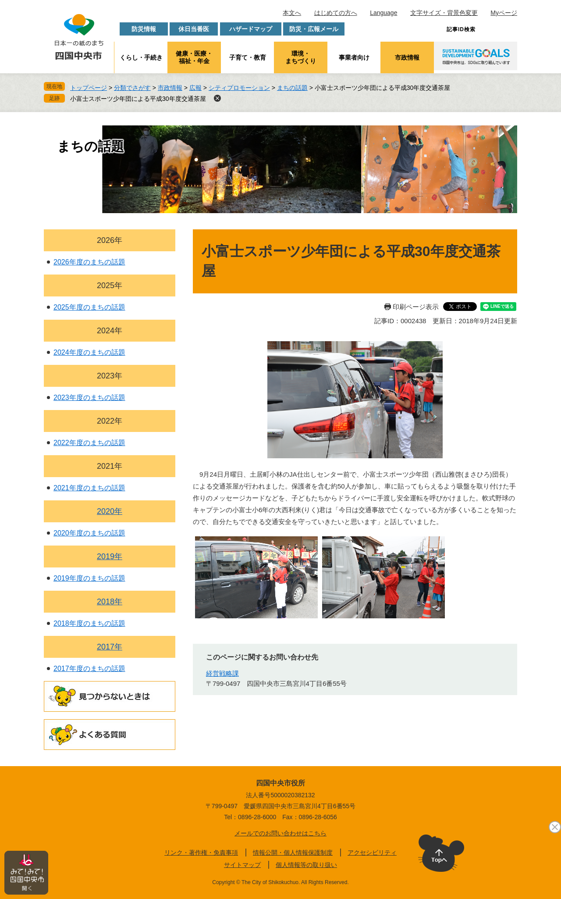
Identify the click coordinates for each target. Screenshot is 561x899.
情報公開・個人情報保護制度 (293, 852)
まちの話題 (292, 87)
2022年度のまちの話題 (89, 442)
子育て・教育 (247, 57)
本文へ (292, 12)
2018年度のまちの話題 (89, 623)
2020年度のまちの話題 (89, 533)
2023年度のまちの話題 (89, 397)
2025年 (109, 285)
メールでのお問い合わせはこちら (280, 833)
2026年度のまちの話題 (89, 262)
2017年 (109, 646)
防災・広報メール (313, 28)
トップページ (88, 87)
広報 (195, 87)
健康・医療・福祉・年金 (194, 57)
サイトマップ (242, 864)
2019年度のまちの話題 (89, 578)
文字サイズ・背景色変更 (444, 12)
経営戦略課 (222, 673)
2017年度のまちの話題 (89, 668)
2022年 (109, 421)
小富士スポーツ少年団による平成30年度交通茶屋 (138, 98)
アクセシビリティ (372, 852)
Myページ (503, 12)
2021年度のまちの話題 (89, 488)
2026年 (109, 240)
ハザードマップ (250, 28)
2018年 (109, 601)
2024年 (109, 330)
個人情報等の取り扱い (306, 864)
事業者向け (354, 57)
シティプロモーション (239, 87)
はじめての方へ (335, 12)
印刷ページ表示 (416, 306)
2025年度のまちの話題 (89, 307)
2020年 (109, 511)
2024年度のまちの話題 (89, 352)
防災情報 (143, 28)
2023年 (109, 375)
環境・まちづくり (300, 57)
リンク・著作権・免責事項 (201, 852)
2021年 (109, 466)
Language (383, 12)
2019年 (109, 556)
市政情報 (407, 57)
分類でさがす (132, 87)
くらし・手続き (141, 57)
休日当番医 (193, 28)
